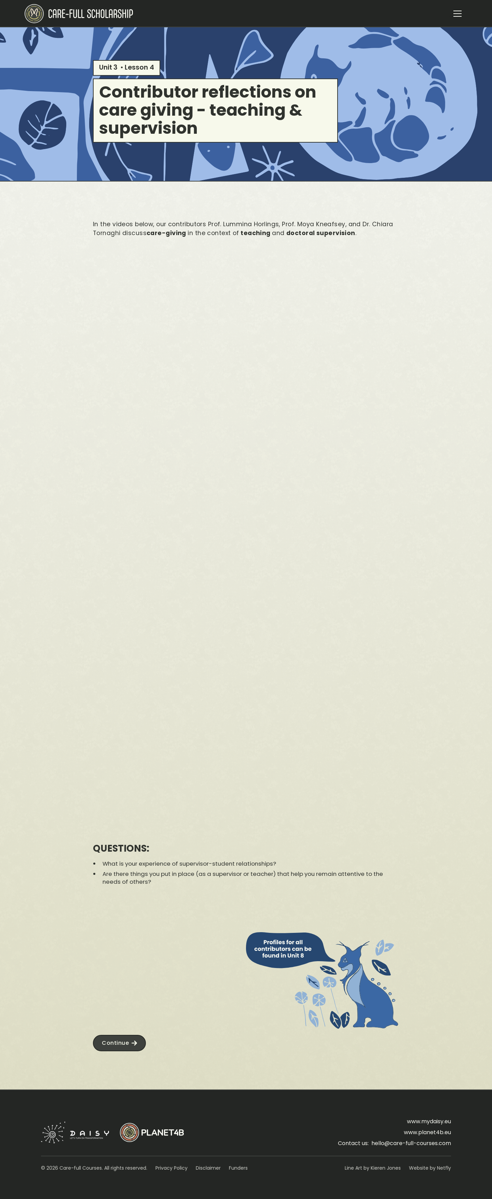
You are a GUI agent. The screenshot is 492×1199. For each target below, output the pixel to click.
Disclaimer (208, 1168)
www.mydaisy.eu (429, 1121)
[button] (457, 14)
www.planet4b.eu (427, 1132)
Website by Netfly (430, 1168)
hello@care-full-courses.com (411, 1143)
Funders (238, 1168)
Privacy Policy (171, 1168)
